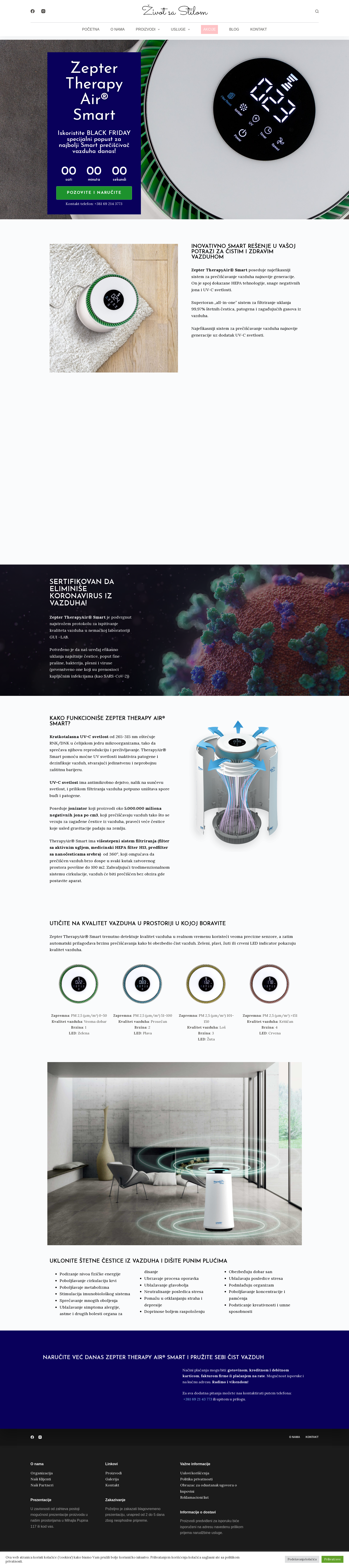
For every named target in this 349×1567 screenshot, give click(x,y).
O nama (118, 29)
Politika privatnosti (196, 1479)
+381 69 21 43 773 (197, 1399)
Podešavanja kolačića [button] (302, 1559)
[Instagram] (43, 11)
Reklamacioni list (194, 1497)
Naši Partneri (42, 1485)
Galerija (112, 1479)
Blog (234, 29)
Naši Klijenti (41, 1479)
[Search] (317, 11)
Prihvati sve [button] (332, 1559)
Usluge (181, 29)
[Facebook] (33, 11)
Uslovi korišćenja (194, 1473)
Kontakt (258, 29)
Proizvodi (148, 29)
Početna (90, 29)
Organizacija (42, 1473)
